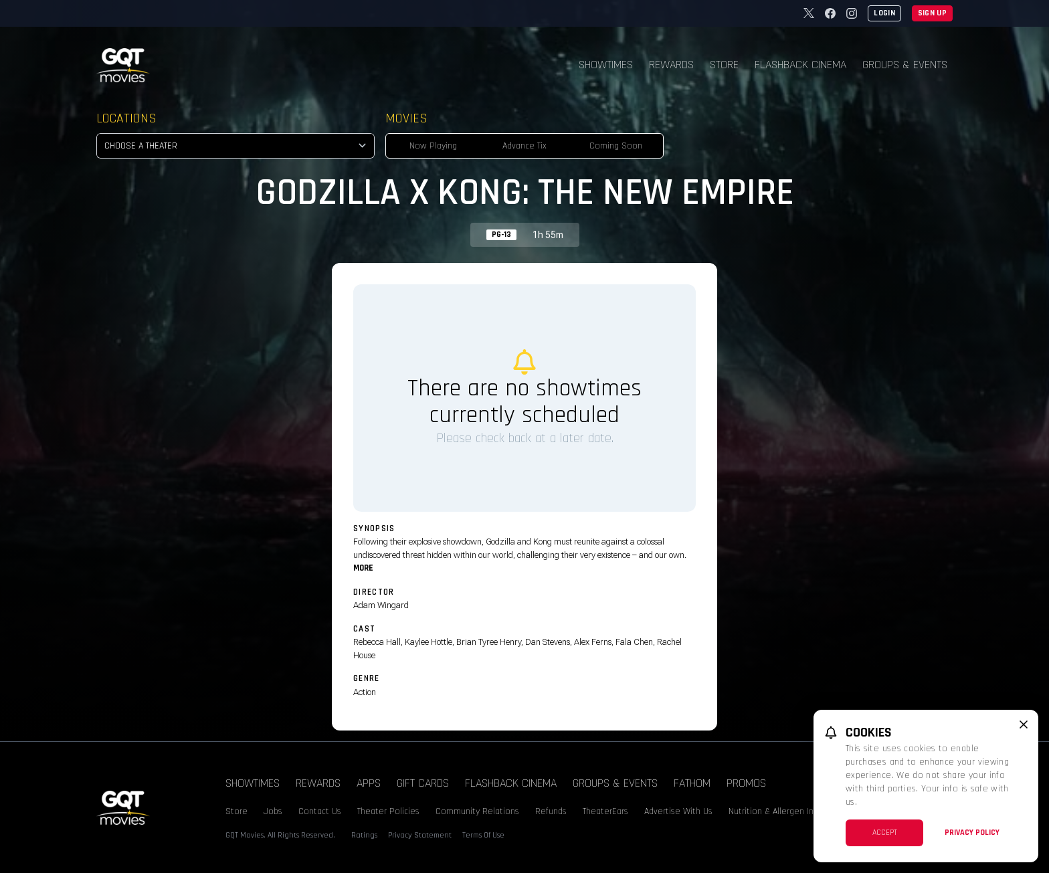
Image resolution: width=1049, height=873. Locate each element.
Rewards (671, 64)
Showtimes (606, 64)
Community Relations (477, 811)
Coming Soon (615, 146)
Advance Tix (524, 146)
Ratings (364, 835)
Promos (746, 783)
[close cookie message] (1023, 724)
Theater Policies (388, 811)
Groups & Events (904, 64)
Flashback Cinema (800, 64)
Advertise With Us (678, 811)
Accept (884, 833)
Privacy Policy (972, 833)
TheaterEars (605, 811)
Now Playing (433, 146)
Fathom (692, 783)
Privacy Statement (420, 835)
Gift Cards (423, 783)
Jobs (273, 811)
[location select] (235, 146)
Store (724, 64)
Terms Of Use (483, 835)
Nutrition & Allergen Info (775, 811)
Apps (369, 783)
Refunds (551, 811)
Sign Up (932, 13)
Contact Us (319, 811)
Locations (126, 118)
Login (884, 13)
